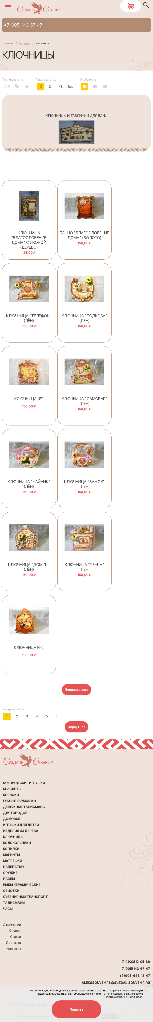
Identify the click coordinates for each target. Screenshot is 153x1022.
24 (51, 87)
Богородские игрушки (24, 783)
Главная (7, 43)
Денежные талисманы (24, 807)
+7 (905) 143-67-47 (23, 25)
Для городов (15, 813)
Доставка (13, 943)
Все (71, 87)
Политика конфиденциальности (123, 996)
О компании (12, 925)
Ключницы (13, 837)
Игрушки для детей (21, 825)
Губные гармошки (19, 801)
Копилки (11, 849)
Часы (8, 909)
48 (61, 87)
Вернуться (76, 727)
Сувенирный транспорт (25, 897)
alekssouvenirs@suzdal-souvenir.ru (116, 983)
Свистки (11, 891)
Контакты (14, 949)
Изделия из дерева (20, 831)
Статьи (15, 937)
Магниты (11, 855)
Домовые (12, 819)
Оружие (10, 873)
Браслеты (12, 789)
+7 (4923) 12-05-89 (135, 962)
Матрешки (12, 861)
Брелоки (11, 795)
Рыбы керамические (21, 885)
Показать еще (76, 690)
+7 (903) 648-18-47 (135, 976)
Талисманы (14, 903)
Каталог (15, 931)
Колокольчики (17, 843)
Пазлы (9, 879)
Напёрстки (13, 867)
